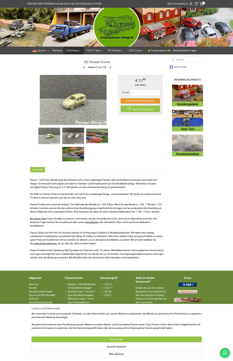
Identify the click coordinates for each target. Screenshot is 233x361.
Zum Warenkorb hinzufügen (140, 101)
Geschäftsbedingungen (41, 302)
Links (31, 324)
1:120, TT (108, 288)
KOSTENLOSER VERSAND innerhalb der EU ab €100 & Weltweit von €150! (64, 3)
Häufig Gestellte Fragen (185, 50)
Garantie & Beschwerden (41, 309)
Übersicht (37, 169)
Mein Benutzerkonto (180, 4)
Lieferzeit (34, 298)
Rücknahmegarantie (39, 306)
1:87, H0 (107, 291)
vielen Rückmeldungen (45, 243)
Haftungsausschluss (39, 316)
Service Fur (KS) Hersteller (42, 295)
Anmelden (143, 309)
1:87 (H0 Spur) (116, 50)
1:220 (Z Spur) (136, 50)
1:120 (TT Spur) (94, 50)
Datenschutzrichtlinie (40, 313)
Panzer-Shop (178, 67)
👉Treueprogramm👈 (159, 50)
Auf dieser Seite (38, 218)
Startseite (57, 50)
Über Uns (33, 284)
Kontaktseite (91, 222)
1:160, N (107, 284)
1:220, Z (107, 295)
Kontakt (33, 288)
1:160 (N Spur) (74, 50)
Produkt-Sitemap (38, 320)
